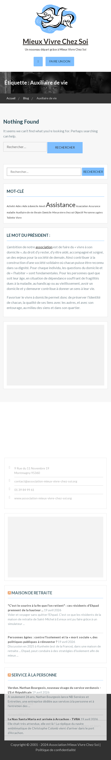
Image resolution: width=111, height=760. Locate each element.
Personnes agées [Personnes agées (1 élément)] (93, 212)
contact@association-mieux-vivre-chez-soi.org (45, 577)
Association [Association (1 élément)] (82, 206)
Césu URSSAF (18, 715)
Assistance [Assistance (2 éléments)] (60, 204)
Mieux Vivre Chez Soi (55, 41)
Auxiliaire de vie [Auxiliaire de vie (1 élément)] (25, 212)
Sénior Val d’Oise (20, 703)
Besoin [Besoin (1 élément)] (38, 212)
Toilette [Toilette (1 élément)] (11, 217)
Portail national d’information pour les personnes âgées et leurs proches (54, 728)
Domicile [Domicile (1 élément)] (47, 212)
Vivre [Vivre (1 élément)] (19, 217)
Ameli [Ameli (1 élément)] (42, 206)
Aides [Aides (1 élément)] (19, 206)
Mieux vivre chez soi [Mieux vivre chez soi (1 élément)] (63, 212)
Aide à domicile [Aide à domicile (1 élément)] (30, 206)
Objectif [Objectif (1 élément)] (79, 212)
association (44, 247)
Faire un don (59, 61)
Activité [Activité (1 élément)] (11, 206)
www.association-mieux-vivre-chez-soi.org (43, 594)
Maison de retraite (31, 688)
